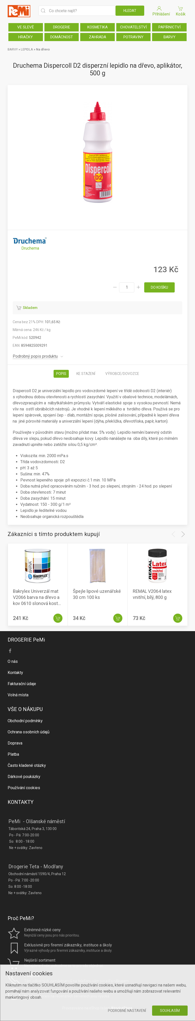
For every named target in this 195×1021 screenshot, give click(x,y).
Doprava (15, 743)
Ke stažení (85, 374)
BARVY (169, 37)
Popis (61, 374)
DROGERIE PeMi (26, 640)
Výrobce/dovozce (122, 374)
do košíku (159, 287)
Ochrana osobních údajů (29, 732)
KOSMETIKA (97, 27)
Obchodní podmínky (25, 720)
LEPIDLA (27, 49)
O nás (13, 661)
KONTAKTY (21, 802)
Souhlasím (170, 1011)
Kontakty (15, 672)
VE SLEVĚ (25, 27)
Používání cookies (24, 787)
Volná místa (18, 695)
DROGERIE (61, 27)
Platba (13, 754)
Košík (180, 10)
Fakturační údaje (22, 683)
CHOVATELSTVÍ (133, 27)
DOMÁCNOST (61, 37)
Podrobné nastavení (127, 1011)
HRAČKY (25, 37)
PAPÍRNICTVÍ (169, 27)
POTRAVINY (133, 37)
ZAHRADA (97, 37)
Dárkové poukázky (24, 776)
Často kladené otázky (27, 765)
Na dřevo (43, 49)
